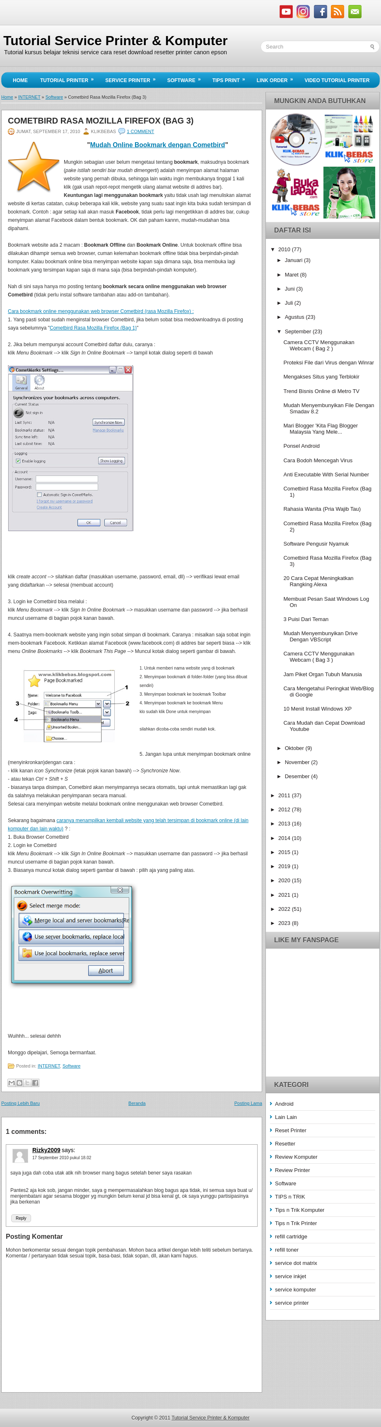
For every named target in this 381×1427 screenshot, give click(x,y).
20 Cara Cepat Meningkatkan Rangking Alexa (318, 581)
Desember (298, 776)
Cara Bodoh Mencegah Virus (317, 460)
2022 (285, 909)
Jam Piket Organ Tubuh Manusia (322, 674)
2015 (285, 852)
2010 (285, 249)
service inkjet (290, 1276)
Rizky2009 (46, 1150)
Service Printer (133, 78)
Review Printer (292, 1170)
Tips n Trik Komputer (299, 1210)
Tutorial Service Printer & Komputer (115, 40)
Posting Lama (248, 1103)
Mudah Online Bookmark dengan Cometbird (157, 144)
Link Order (278, 78)
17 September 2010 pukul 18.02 (61, 1157)
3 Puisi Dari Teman (305, 619)
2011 (285, 795)
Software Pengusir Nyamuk (316, 544)
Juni (290, 289)
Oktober (295, 748)
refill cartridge (291, 1236)
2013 (285, 823)
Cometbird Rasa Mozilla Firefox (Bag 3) (101, 120)
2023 (285, 923)
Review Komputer (296, 1157)
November (298, 762)
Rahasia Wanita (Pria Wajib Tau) (322, 509)
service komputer (295, 1289)
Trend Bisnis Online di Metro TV (321, 391)
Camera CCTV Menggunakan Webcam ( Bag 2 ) (318, 345)
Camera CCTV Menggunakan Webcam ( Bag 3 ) (318, 656)
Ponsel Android (301, 446)
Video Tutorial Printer (336, 80)
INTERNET (29, 97)
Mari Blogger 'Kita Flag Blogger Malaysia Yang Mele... (320, 428)
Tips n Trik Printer (296, 1223)
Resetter (285, 1144)
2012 (285, 809)
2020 (285, 880)
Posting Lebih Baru (20, 1103)
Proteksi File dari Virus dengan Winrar (328, 362)
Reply (21, 1218)
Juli (289, 303)
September (299, 331)
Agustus (295, 317)
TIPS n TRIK (290, 1197)
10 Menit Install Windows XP (317, 709)
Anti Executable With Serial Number (326, 474)
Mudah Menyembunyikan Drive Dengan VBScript (320, 636)
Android (284, 1104)
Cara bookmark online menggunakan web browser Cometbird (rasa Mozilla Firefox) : (101, 311)
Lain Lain (286, 1117)
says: (68, 1150)
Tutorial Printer (69, 78)
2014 (285, 838)
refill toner (287, 1250)
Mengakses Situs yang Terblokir (321, 377)
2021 (285, 895)
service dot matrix (296, 1263)
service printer (292, 1303)
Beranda (137, 1103)
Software (186, 78)
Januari (294, 260)
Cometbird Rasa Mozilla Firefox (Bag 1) (93, 328)
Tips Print (231, 78)
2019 (285, 866)
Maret (292, 275)
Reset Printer (290, 1130)
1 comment (140, 131)
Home (20, 80)
